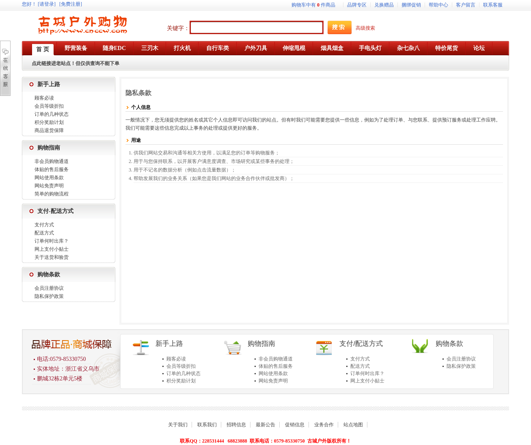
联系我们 (207, 425)
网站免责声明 (49, 186)
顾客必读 (44, 98)
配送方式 (44, 233)
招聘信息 (236, 425)
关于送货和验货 (52, 257)
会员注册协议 (49, 288)
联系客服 (493, 5)
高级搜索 (365, 28)
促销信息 (294, 425)
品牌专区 (357, 5)
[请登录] (47, 4)
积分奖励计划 (49, 122)
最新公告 (265, 425)
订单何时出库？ (52, 241)
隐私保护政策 (49, 296)
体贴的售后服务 (52, 169)
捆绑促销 (411, 5)
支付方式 (44, 225)
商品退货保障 (49, 130)
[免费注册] (70, 4)
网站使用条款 (49, 177)
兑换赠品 (384, 5)
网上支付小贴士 (52, 249)
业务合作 (324, 425)
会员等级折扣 (49, 106)
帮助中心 (438, 5)
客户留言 (465, 5)
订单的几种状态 (52, 114)
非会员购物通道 (52, 161)
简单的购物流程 (52, 194)
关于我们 (178, 425)
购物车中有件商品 (313, 5)
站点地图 (353, 425)
